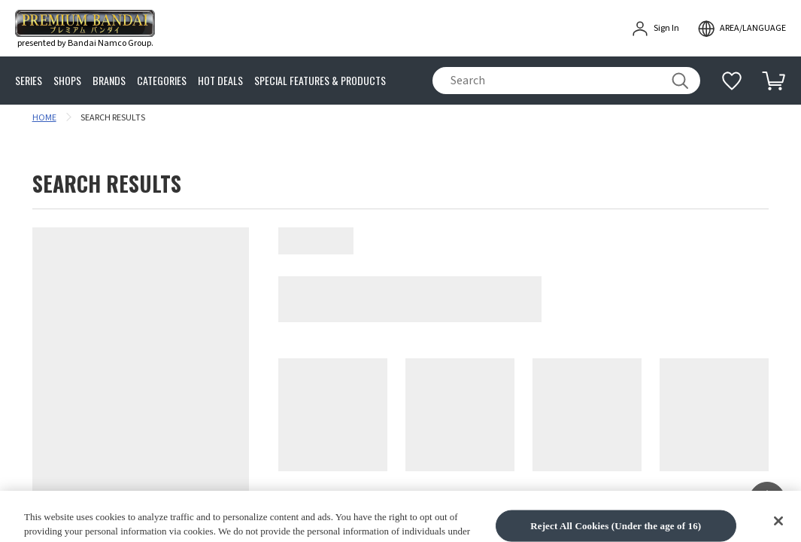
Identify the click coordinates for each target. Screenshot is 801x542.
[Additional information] (732, 81)
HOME (44, 117)
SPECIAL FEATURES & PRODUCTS (320, 81)
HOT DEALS (220, 81)
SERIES (28, 81)
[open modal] (741, 29)
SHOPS (67, 81)
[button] (767, 500)
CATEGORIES (162, 81)
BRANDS (109, 81)
